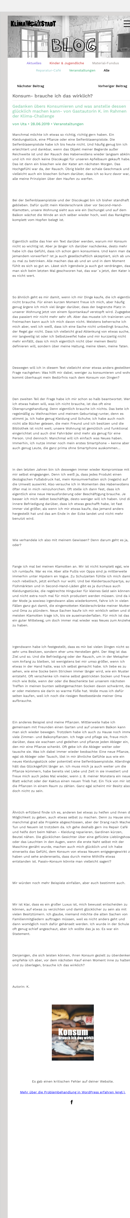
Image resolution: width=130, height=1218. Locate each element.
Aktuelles (34, 63)
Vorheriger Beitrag (112, 86)
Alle (106, 70)
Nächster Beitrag (30, 86)
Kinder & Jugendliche (66, 63)
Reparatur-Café (48, 70)
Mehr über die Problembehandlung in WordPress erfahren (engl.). (73, 1092)
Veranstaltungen (82, 70)
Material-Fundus (105, 63)
